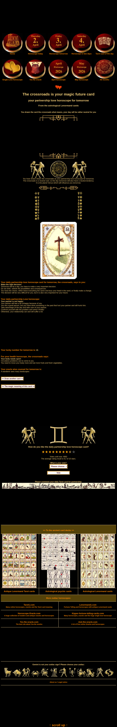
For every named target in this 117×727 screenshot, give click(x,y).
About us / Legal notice (58, 682)
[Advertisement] (58, 17)
